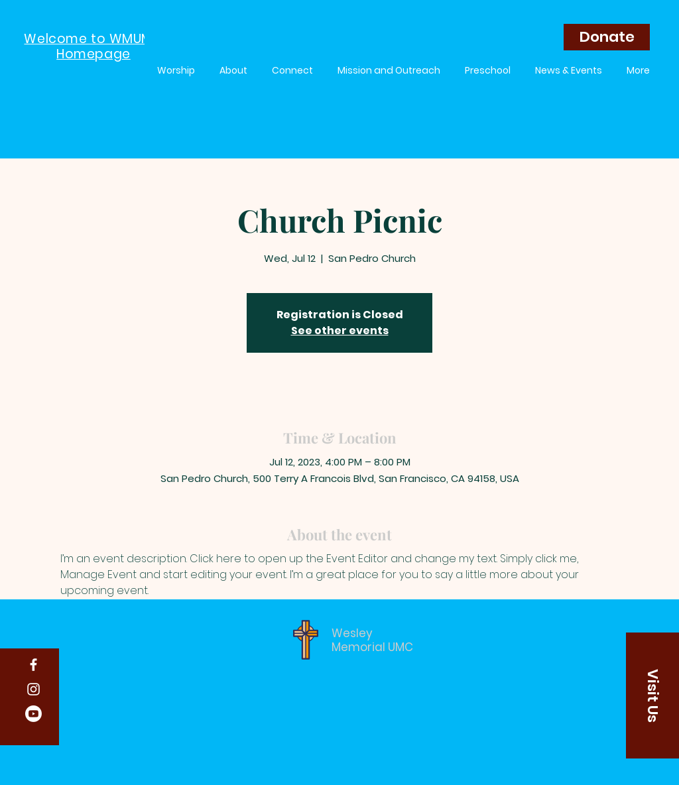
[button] (652, 695)
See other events (340, 330)
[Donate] (607, 37)
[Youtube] (33, 713)
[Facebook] (33, 664)
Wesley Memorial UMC (372, 639)
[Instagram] (33, 689)
